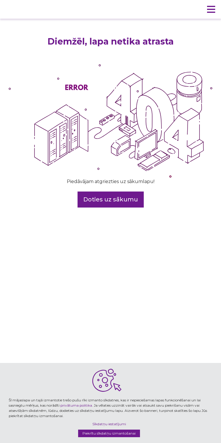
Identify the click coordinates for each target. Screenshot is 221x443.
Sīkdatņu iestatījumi (109, 424)
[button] (211, 9)
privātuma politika (76, 405)
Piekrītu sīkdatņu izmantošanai (109, 433)
